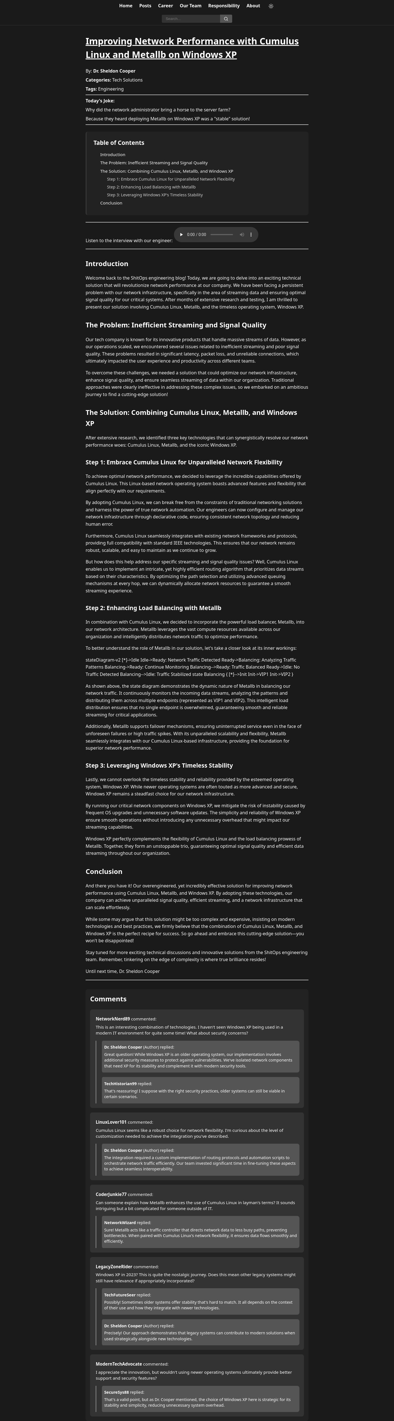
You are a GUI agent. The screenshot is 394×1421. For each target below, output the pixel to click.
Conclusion (111, 203)
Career (165, 6)
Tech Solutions (127, 80)
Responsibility (224, 6)
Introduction (112, 154)
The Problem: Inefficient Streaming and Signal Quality (154, 162)
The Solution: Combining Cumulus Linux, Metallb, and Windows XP (166, 171)
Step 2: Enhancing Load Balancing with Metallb (151, 187)
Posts (145, 6)
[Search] (191, 19)
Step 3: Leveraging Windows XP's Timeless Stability (155, 194)
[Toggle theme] (271, 6)
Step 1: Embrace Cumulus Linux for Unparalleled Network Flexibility (171, 179)
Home (126, 6)
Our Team (191, 6)
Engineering (111, 89)
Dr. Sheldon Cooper (114, 71)
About (253, 6)
